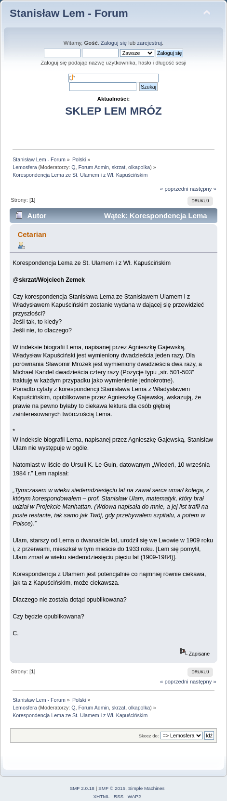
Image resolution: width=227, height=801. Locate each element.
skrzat (118, 167)
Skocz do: (149, 735)
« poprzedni (174, 189)
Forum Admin (93, 167)
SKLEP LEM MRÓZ (113, 111)
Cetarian (31, 234)
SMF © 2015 (111, 788)
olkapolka (139, 167)
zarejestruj (149, 43)
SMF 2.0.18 (81, 788)
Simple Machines (146, 788)
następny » (203, 189)
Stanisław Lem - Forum (69, 13)
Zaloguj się (114, 43)
